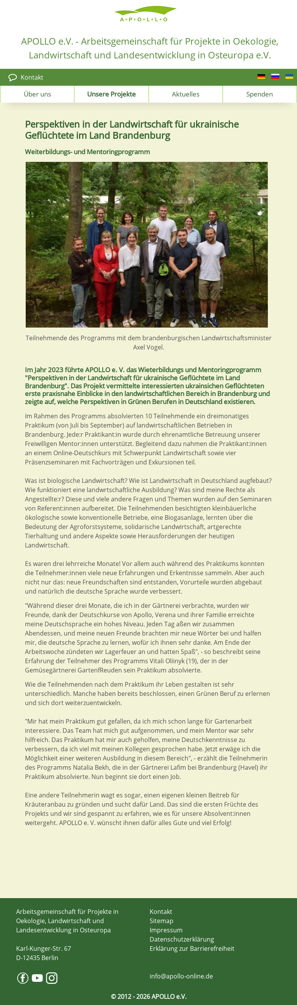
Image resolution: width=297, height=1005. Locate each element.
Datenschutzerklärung (182, 939)
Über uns (37, 93)
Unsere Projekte (111, 93)
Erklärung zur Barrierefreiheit (192, 948)
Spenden (259, 93)
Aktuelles (186, 93)
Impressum (166, 930)
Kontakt (32, 77)
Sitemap (161, 921)
